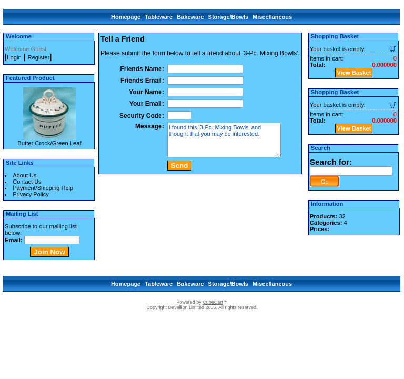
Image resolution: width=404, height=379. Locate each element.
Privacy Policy (30, 194)
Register (39, 57)
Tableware (159, 17)
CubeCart (213, 302)
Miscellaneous (272, 17)
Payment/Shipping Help (43, 188)
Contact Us (27, 181)
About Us (24, 175)
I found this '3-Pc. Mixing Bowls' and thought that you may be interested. (224, 140)
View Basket (354, 72)
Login (14, 57)
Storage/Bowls (228, 17)
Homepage (125, 17)
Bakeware (190, 17)
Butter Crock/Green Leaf (49, 143)
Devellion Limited (186, 307)
